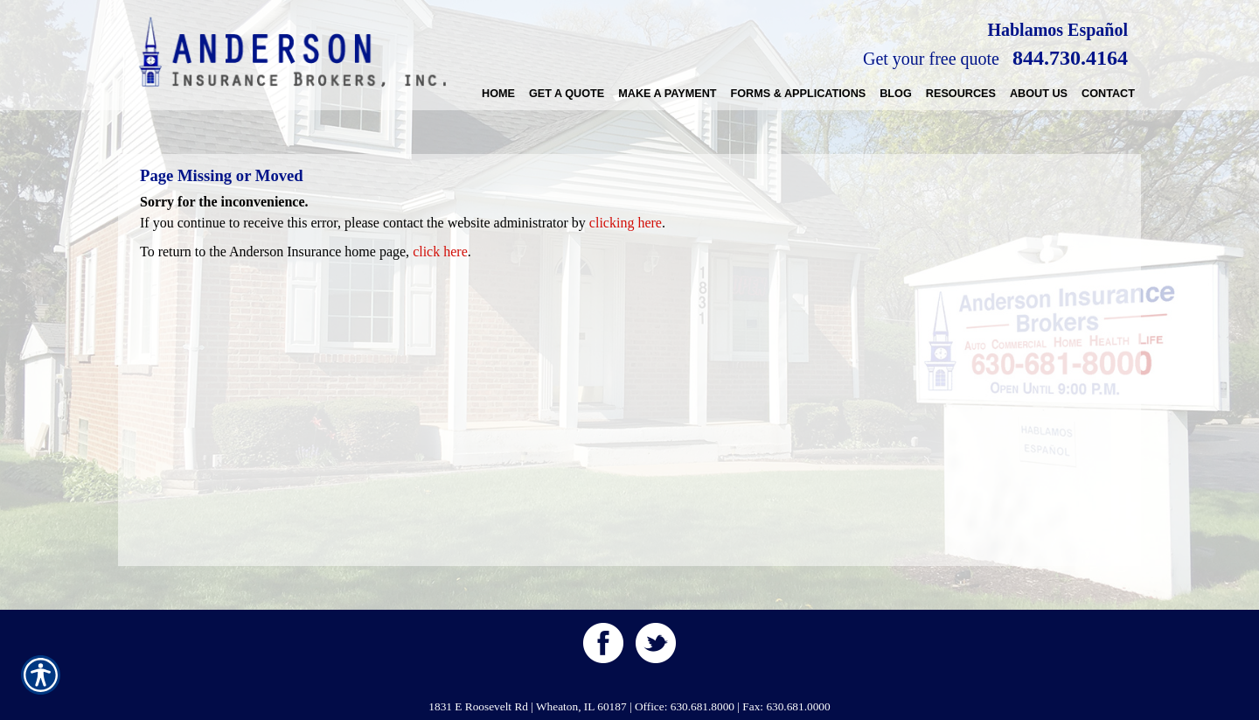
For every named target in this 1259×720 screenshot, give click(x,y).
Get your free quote (931, 58)
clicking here (625, 222)
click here (440, 251)
